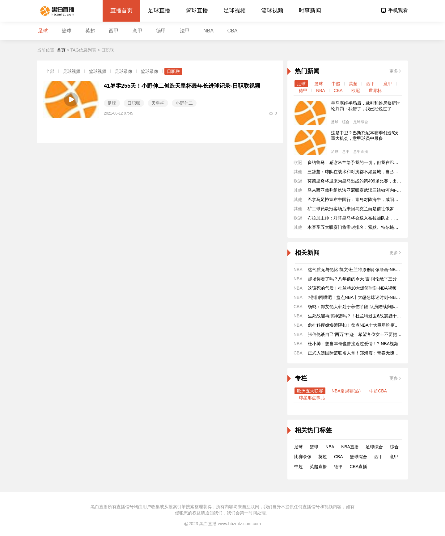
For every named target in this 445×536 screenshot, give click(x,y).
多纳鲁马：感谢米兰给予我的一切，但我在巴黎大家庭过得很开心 (370, 162)
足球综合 (360, 122)
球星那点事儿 (312, 397)
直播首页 (121, 10)
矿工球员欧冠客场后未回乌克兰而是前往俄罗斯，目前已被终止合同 (372, 208)
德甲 (161, 30)
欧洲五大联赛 (310, 390)
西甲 (114, 30)
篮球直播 (197, 10)
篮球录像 (149, 71)
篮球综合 (358, 456)
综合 (346, 122)
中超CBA (378, 390)
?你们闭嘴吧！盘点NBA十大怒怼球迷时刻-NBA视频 (357, 297)
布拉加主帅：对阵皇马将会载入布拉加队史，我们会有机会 (363, 218)
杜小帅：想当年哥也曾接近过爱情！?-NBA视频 (353, 343)
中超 (336, 83)
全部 (50, 71)
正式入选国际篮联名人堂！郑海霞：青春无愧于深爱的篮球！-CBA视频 (375, 352)
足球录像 (123, 71)
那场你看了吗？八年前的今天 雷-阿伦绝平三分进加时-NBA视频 (368, 278)
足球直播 (159, 10)
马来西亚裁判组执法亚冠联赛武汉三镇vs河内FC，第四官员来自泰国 (373, 190)
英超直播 (318, 466)
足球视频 (234, 10)
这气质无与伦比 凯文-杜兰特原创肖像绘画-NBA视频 (357, 269)
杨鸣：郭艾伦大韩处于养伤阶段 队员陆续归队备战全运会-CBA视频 (372, 306)
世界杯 (375, 90)
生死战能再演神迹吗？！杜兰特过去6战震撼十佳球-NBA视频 (366, 315)
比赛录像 (303, 456)
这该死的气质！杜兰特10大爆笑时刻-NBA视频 (352, 288)
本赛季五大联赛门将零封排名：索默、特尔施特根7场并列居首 (367, 227)
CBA (232, 30)
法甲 (185, 30)
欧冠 (355, 90)
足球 (43, 30)
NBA (208, 30)
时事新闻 (310, 10)
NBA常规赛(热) (346, 390)
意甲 (137, 30)
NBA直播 (350, 446)
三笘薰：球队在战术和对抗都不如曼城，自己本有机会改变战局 (368, 171)
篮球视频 (272, 10)
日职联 (173, 71)
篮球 (66, 30)
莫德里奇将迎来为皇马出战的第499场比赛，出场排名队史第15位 (369, 180)
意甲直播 (360, 151)
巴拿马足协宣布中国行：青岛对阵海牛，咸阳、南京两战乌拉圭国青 (372, 199)
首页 (61, 50)
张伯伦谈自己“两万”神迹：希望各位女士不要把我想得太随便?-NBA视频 (376, 334)
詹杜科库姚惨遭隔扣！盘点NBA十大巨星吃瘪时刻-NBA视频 (365, 325)
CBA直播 (358, 466)
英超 (90, 30)
